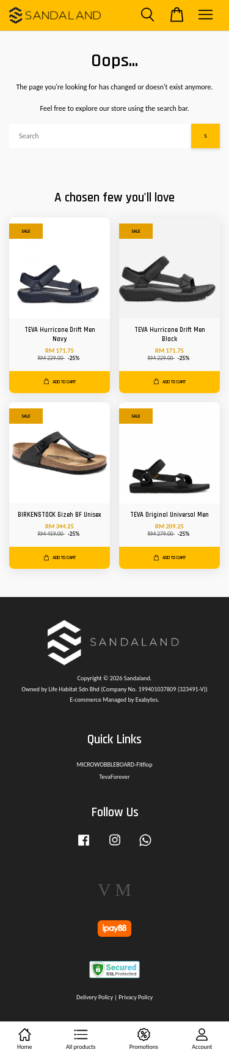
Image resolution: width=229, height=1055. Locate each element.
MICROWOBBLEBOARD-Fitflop (114, 764)
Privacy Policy (135, 997)
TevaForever (115, 777)
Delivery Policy (94, 997)
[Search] (100, 136)
